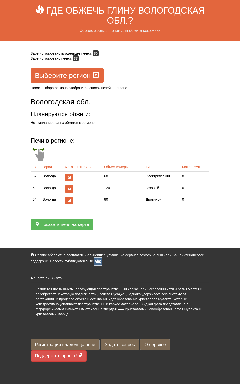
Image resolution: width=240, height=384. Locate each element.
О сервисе (155, 344)
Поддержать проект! (58, 355)
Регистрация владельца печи (65, 344)
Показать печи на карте (62, 224)
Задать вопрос (120, 344)
